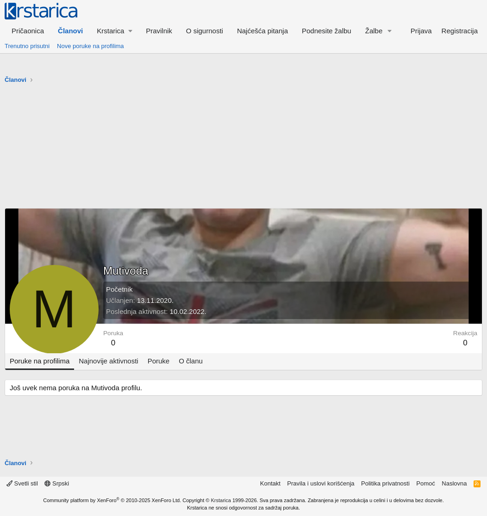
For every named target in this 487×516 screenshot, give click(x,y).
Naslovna (454, 483)
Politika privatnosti (385, 483)
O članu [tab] (191, 361)
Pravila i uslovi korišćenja (320, 483)
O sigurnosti (204, 31)
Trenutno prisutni (27, 46)
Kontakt (270, 483)
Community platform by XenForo (112, 500)
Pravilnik (159, 31)
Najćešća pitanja (262, 31)
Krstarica (221, 500)
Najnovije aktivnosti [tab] (108, 361)
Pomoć (425, 483)
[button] (114, 30)
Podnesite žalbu (326, 31)
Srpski (56, 483)
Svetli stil (22, 483)
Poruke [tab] (159, 361)
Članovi (70, 31)
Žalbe (374, 31)
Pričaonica (28, 31)
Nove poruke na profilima (90, 46)
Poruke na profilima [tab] (39, 361)
